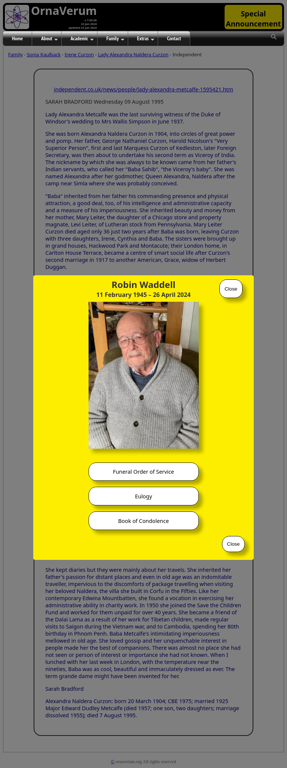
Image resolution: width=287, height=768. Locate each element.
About (49, 39)
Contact (174, 38)
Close (231, 289)
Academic (82, 39)
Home (17, 38)
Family (115, 39)
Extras (145, 39)
